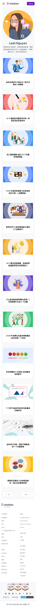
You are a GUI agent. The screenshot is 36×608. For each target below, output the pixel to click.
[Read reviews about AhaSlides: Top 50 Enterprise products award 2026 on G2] (25, 587)
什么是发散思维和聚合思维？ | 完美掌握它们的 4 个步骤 (18, 300)
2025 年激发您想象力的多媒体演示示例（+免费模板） (18, 192)
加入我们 (22, 556)
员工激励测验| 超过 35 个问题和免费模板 (18, 155)
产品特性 (4, 514)
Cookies (23, 566)
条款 (21, 559)
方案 (21, 537)
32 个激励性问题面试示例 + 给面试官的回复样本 (18, 119)
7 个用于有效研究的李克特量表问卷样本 (18, 409)
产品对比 (4, 553)
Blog (3, 556)
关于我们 (22, 549)
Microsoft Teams (25, 524)
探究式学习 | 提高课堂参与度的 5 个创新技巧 (18, 228)
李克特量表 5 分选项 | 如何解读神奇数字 (18, 373)
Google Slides (24, 517)
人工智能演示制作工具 (8, 530)
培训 (18, 222)
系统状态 (6, 597)
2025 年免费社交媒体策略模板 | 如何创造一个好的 (18, 337)
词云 (2, 524)
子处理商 (22, 575)
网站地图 (15, 597)
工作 (18, 77)
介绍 (18, 186)
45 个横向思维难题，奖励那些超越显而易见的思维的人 (18, 264)
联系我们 (22, 553)
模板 (2, 560)
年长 (27, 494)
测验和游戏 (18, 476)
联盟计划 (4, 569)
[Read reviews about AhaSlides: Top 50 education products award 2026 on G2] (18, 587)
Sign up (30, 3)
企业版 (22, 540)
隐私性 (22, 562)
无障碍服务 (23, 572)
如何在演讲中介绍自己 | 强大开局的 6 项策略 (18, 83)
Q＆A (3, 527)
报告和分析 (4, 543)
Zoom (22, 527)
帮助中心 (4, 566)
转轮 (2, 537)
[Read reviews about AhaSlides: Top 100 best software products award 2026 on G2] (11, 587)
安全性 (22, 569)
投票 (2, 521)
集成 (21, 514)
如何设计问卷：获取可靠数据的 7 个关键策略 (18, 445)
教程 (18, 440)
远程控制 (4, 540)
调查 (2, 534)
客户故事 (4, 573)
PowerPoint (24, 521)
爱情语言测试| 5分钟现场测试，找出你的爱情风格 (18, 481)
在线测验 (4, 517)
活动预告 (4, 563)
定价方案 (23, 533)
